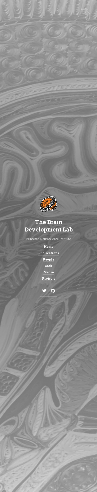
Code (48, 266)
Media (48, 272)
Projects (48, 279)
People (48, 259)
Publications (48, 253)
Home (48, 246)
